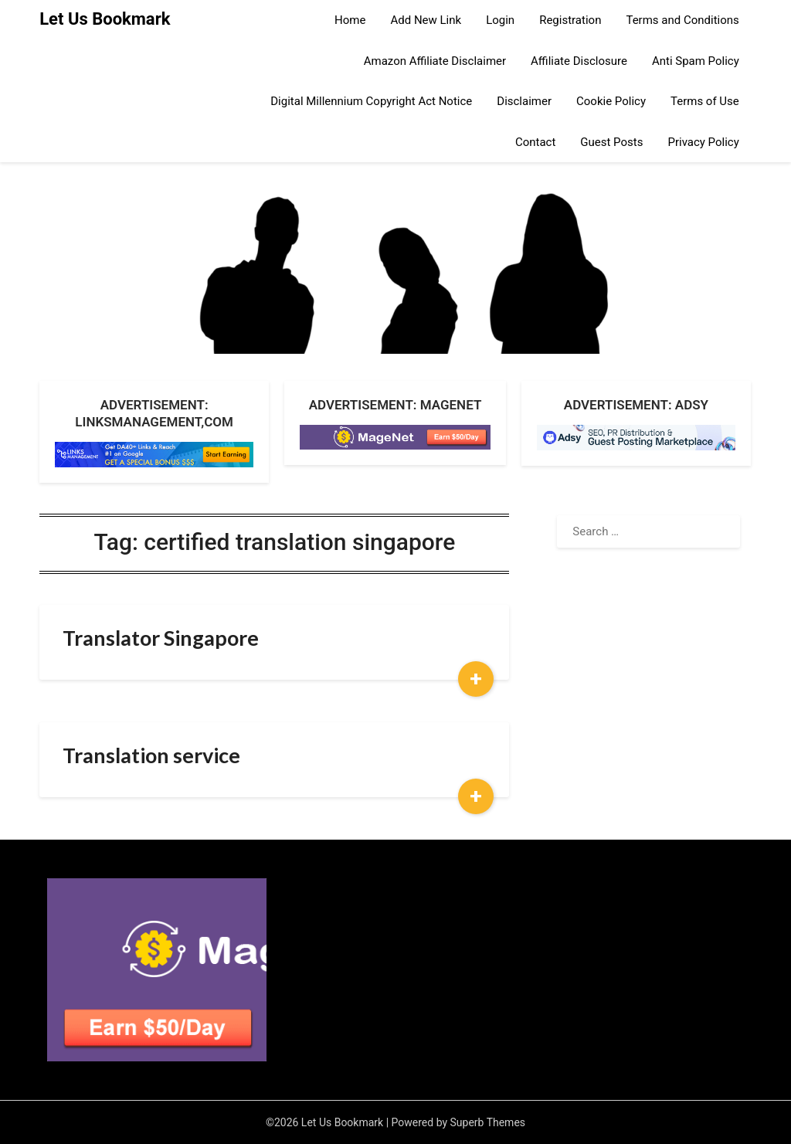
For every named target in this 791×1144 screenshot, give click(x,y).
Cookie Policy (611, 101)
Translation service (151, 755)
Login (500, 20)
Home (349, 20)
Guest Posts (611, 142)
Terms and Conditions (682, 20)
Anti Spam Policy (695, 61)
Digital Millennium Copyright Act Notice (371, 101)
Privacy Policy (702, 142)
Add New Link (425, 20)
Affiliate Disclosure (579, 61)
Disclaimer (524, 101)
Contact (535, 142)
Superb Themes (488, 1122)
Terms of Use (704, 101)
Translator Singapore (161, 637)
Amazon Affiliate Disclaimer (435, 61)
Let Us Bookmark (104, 19)
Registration (570, 20)
